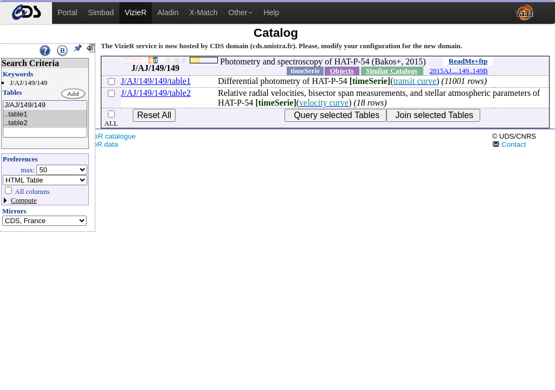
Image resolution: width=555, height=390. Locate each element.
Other (240, 12)
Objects (342, 71)
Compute (24, 200)
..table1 (45, 114)
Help (271, 12)
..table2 (45, 123)
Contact (509, 144)
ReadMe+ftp (468, 61)
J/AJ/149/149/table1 (156, 81)
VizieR (135, 12)
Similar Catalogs (391, 71)
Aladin (167, 12)
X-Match (203, 12)
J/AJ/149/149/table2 (156, 93)
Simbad (101, 12)
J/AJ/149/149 (45, 105)
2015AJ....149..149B (458, 71)
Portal (67, 12)
